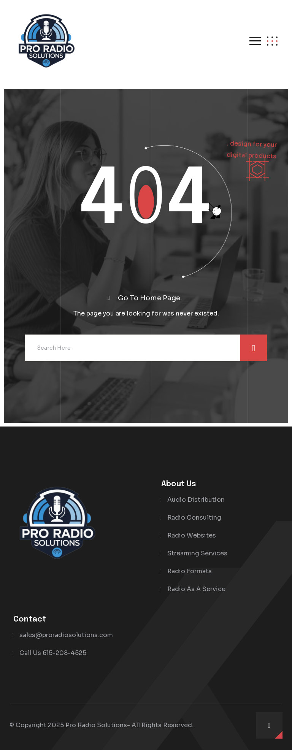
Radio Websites (191, 535)
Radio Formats (189, 571)
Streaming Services (197, 553)
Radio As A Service (196, 589)
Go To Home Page (149, 298)
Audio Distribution (196, 500)
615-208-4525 (64, 653)
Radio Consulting (194, 518)
